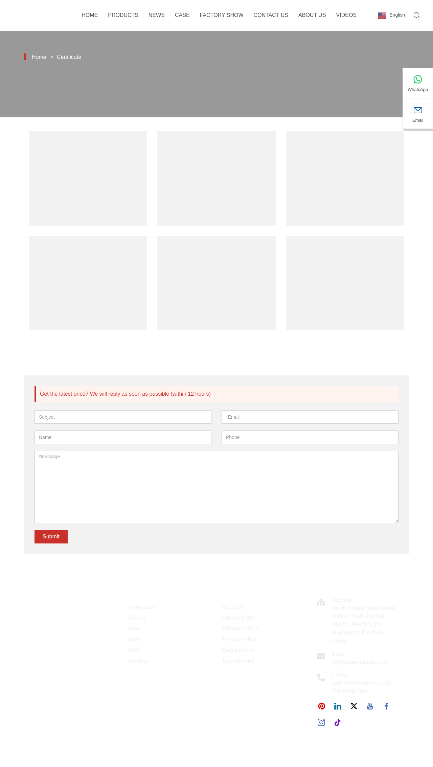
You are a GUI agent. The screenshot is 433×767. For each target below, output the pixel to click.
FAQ (133, 650)
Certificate (69, 57)
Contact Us (271, 15)
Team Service (238, 661)
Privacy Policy (239, 639)
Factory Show (222, 15)
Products (123, 15)
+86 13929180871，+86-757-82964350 (362, 687)
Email (339, 654)
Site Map (139, 661)
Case (182, 15)
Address (342, 600)
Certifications (237, 650)
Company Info (239, 618)
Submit (51, 536)
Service (137, 618)
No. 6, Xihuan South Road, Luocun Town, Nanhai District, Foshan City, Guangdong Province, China (364, 624)
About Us (312, 15)
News (157, 15)
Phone (340, 675)
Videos (346, 15)
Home (90, 15)
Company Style (240, 628)
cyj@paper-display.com (360, 662)
